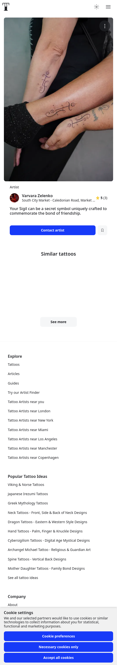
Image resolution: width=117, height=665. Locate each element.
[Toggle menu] (108, 7)
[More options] (104, 25)
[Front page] (6, 7)
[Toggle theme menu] (96, 7)
